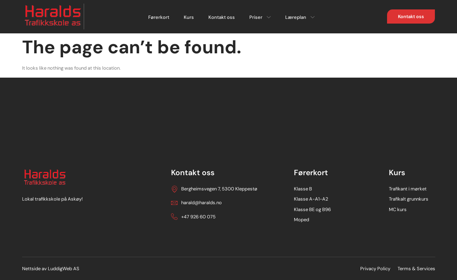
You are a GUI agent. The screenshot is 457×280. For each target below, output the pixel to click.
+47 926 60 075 (193, 216)
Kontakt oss (221, 17)
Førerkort (158, 17)
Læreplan (300, 17)
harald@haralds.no (196, 202)
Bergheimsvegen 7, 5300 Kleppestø (214, 189)
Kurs (189, 17)
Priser (260, 17)
